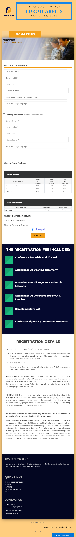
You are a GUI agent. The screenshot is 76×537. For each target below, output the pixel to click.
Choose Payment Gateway (17, 215)
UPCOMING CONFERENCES (14, 482)
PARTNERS (8, 487)
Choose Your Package (15, 163)
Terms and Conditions (63, 527)
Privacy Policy (49, 527)
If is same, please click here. (21, 109)
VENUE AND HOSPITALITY (13, 489)
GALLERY (8, 484)
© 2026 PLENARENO (38, 523)
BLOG (7, 492)
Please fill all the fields (16, 65)
